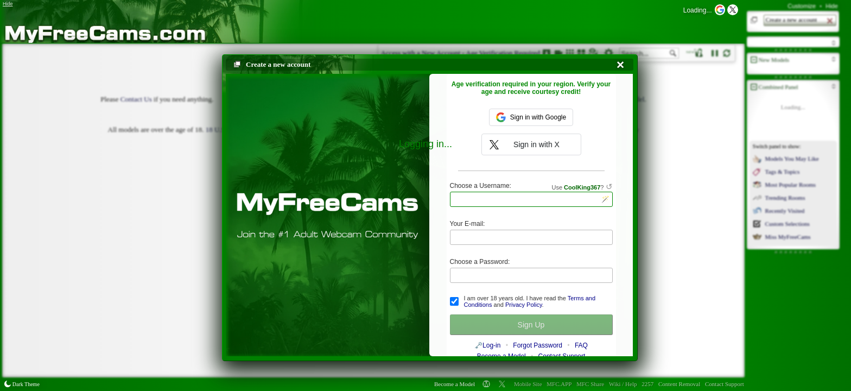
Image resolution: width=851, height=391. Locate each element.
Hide (831, 6)
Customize (802, 6)
